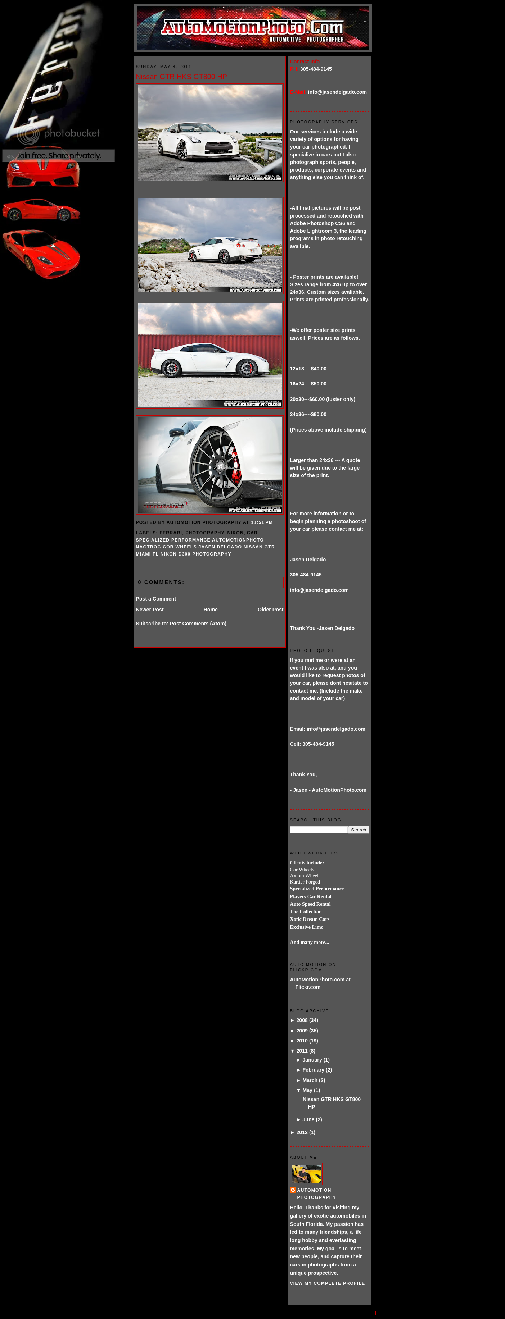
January (312, 1060)
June (308, 1119)
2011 (302, 1051)
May (307, 1090)
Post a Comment (156, 599)
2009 (302, 1030)
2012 (302, 1132)
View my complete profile (327, 1283)
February (313, 1070)
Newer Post (150, 609)
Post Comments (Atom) (198, 623)
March (309, 1080)
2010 (302, 1041)
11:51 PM (262, 522)
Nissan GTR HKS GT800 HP (181, 77)
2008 (302, 1020)
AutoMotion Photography (317, 1194)
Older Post (271, 609)
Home (211, 609)
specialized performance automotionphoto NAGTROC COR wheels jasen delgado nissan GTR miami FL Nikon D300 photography (205, 547)
